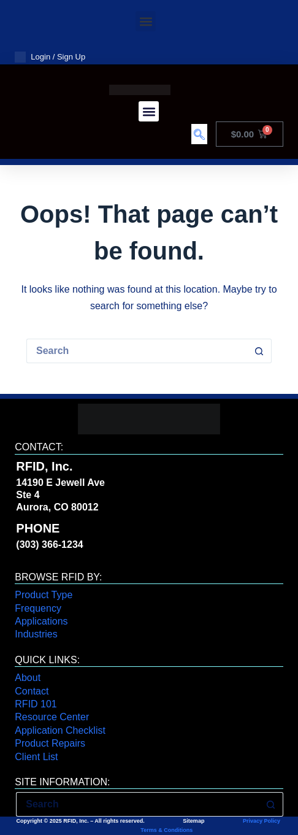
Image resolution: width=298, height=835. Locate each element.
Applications (41, 621)
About (27, 677)
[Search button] (259, 351)
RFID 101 (35, 704)
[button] (146, 21)
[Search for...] (136, 351)
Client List (36, 757)
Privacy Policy (261, 821)
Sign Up (71, 56)
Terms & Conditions (166, 830)
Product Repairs (50, 743)
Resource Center (52, 717)
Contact (31, 691)
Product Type (43, 595)
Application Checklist (60, 730)
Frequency (38, 608)
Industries (36, 634)
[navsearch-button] (199, 134)
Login (40, 56)
